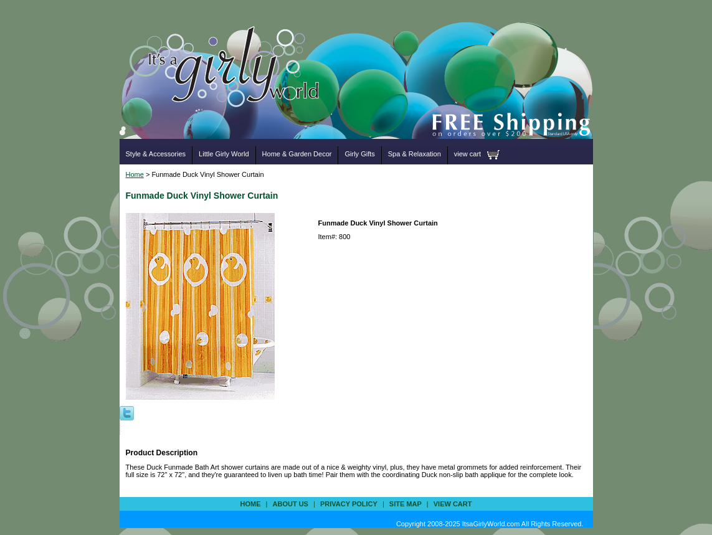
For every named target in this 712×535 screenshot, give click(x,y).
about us (290, 504)
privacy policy (348, 504)
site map (405, 504)
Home (135, 174)
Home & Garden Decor (297, 154)
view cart (467, 154)
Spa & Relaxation (414, 154)
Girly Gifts (359, 154)
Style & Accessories (156, 154)
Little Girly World (224, 154)
